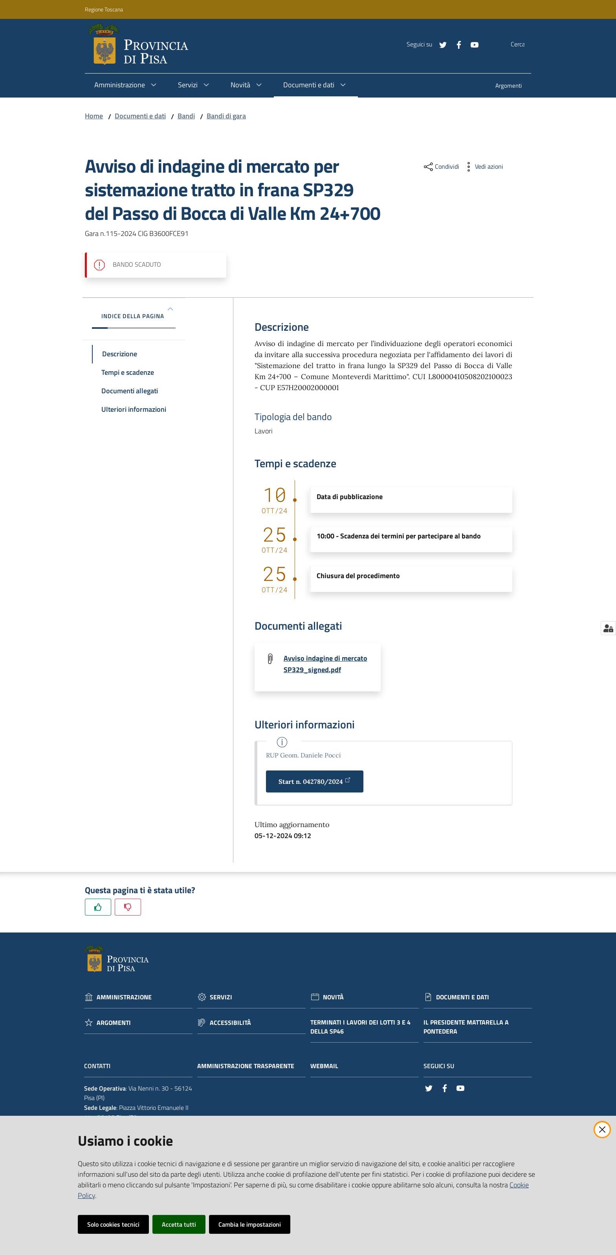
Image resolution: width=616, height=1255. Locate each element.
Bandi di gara (226, 116)
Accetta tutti (179, 1224)
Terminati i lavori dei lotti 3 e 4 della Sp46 (360, 1027)
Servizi (221, 997)
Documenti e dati (140, 116)
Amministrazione (124, 997)
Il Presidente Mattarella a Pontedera (466, 1027)
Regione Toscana (104, 9)
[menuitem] (508, 86)
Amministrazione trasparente (249, 1066)
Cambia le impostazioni (249, 1224)
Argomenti (114, 1023)
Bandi (186, 116)
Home (94, 116)
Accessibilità (230, 1023)
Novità (333, 997)
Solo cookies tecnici (113, 1224)
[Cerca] (525, 44)
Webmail (328, 1066)
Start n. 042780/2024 (315, 781)
